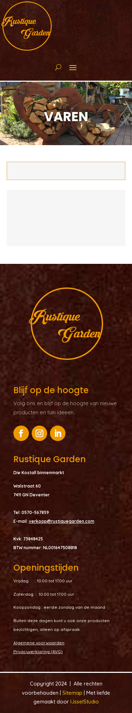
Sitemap (73, 692)
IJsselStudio (84, 701)
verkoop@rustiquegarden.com (61, 521)
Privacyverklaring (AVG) (38, 651)
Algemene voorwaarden (38, 642)
